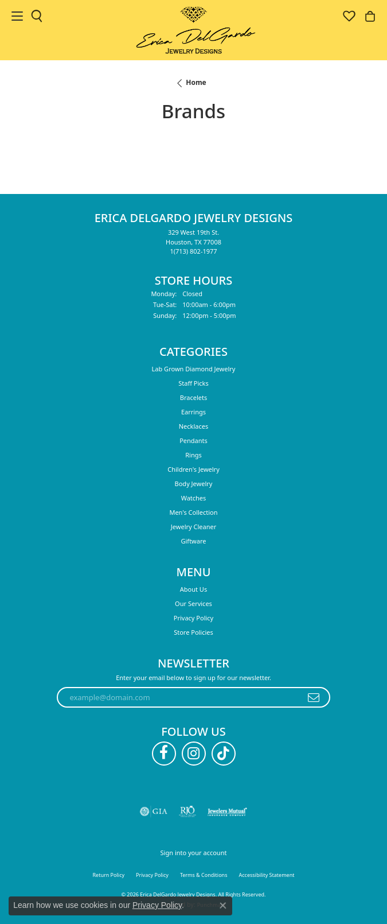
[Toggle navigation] (17, 16)
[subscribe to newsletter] (314, 697)
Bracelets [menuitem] (193, 397)
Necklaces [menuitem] (193, 426)
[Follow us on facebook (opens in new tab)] (164, 753)
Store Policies (193, 632)
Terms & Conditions (204, 875)
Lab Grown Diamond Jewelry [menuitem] (194, 368)
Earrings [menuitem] (193, 411)
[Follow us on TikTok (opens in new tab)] (224, 753)
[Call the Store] (193, 251)
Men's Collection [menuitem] (193, 512)
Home (196, 82)
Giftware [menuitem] (193, 541)
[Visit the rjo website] (187, 811)
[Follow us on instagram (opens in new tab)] (194, 753)
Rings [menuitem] (193, 455)
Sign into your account (194, 852)
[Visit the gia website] (153, 811)
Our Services (193, 603)
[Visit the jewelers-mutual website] (227, 811)
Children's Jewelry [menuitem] (193, 469)
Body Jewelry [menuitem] (194, 483)
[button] (36, 16)
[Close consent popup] (223, 905)
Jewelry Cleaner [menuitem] (193, 526)
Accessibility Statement (267, 875)
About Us (193, 589)
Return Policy (109, 875)
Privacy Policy (193, 618)
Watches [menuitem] (193, 498)
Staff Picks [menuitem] (193, 383)
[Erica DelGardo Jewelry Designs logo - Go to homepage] (193, 30)
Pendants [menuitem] (193, 440)
